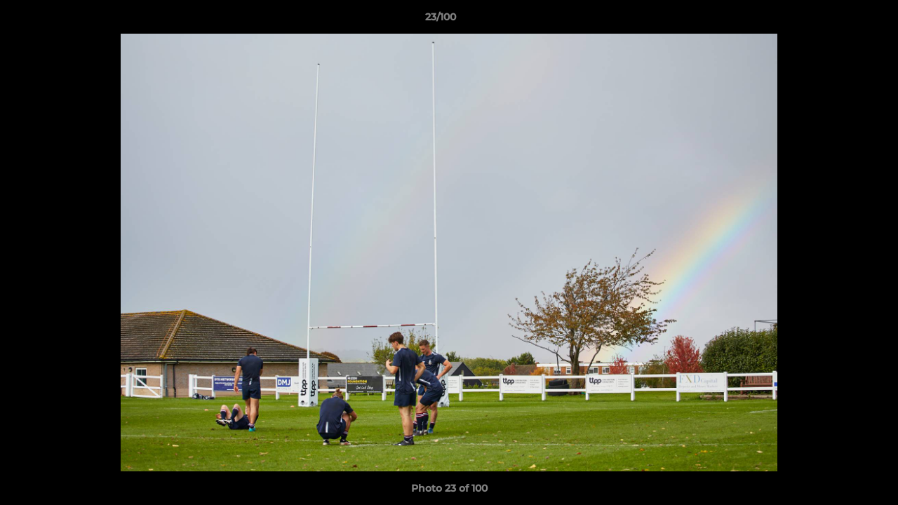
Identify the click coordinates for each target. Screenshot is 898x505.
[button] (839, 20)
